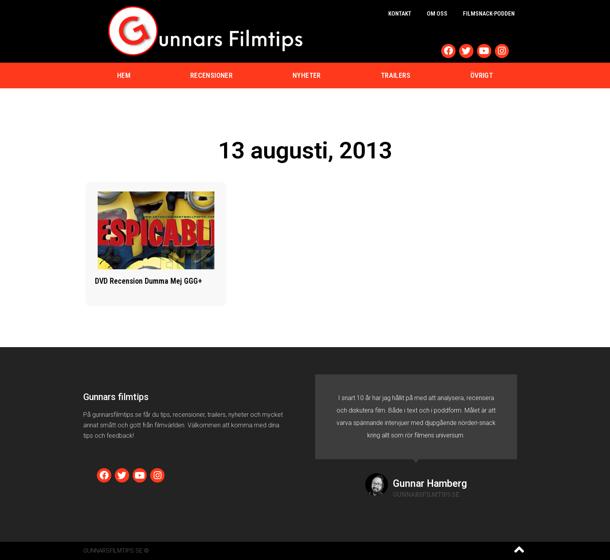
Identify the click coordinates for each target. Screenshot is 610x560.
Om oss (437, 13)
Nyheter (307, 75)
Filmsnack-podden (489, 13)
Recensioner (211, 75)
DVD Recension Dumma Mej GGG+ (148, 281)
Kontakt (399, 13)
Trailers (395, 75)
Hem (123, 75)
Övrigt (481, 75)
